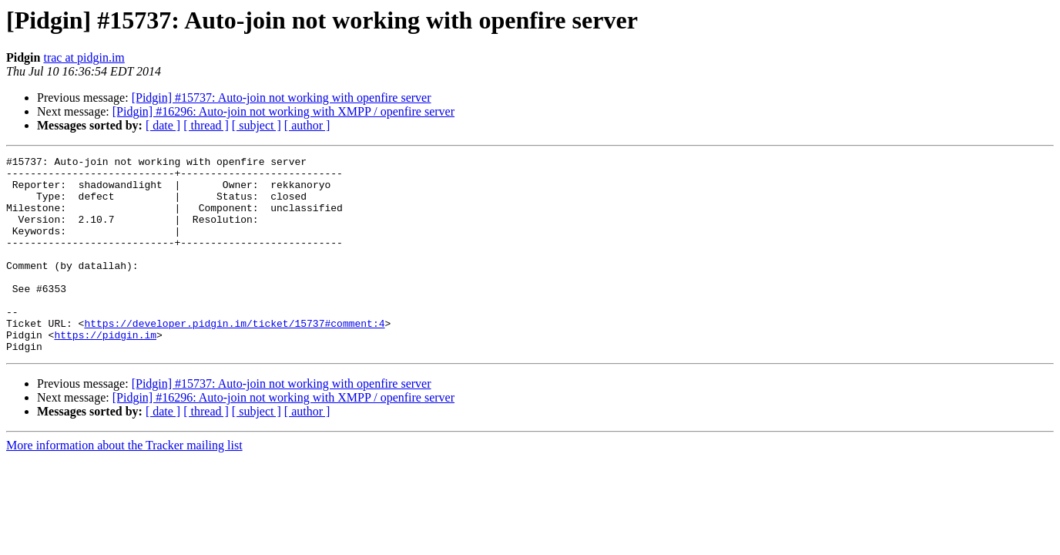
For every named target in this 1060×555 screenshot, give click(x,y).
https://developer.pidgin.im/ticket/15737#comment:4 (234, 358)
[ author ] (307, 125)
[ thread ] (206, 125)
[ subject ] (256, 125)
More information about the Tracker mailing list (124, 484)
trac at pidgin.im (83, 57)
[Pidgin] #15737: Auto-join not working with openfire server (281, 97)
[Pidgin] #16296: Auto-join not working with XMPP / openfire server (283, 111)
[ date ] (163, 125)
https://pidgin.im (105, 371)
